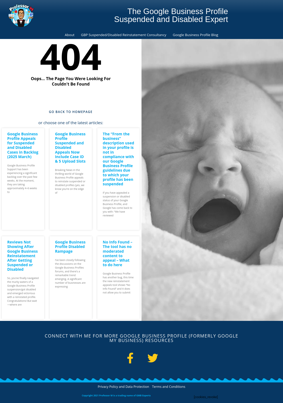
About (70, 34)
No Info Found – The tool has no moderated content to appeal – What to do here (117, 253)
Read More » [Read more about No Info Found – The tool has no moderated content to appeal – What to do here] (110, 301)
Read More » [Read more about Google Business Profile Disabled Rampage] (62, 295)
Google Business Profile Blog (195, 34)
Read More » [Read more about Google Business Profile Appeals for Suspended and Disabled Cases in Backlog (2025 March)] (14, 201)
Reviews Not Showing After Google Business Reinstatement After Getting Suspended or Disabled (22, 256)
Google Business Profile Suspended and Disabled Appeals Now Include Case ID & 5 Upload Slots (70, 148)
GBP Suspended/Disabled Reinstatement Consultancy (123, 34)
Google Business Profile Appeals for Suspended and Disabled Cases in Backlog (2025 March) (22, 145)
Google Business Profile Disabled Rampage (70, 247)
